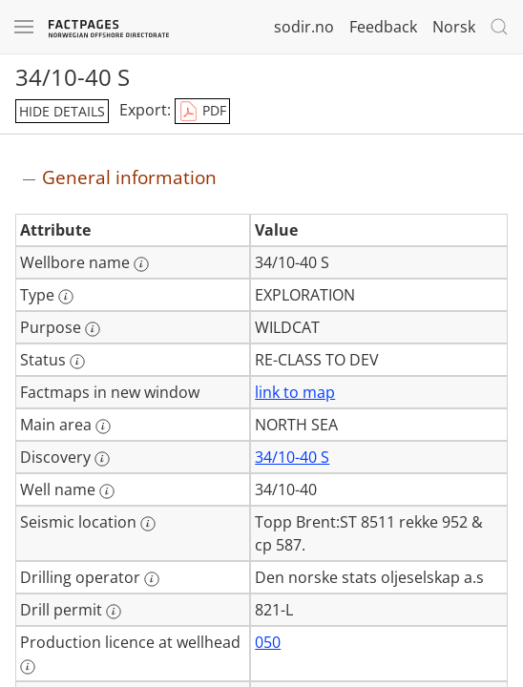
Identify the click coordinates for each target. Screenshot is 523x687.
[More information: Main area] (103, 426)
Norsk (453, 26)
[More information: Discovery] (102, 459)
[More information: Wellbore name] (141, 264)
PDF (202, 111)
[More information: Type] (65, 296)
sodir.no (304, 26)
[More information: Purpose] (92, 329)
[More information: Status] (77, 361)
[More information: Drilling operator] (151, 579)
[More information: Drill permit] (113, 611)
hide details (62, 111)
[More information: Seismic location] (148, 523)
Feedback (383, 26)
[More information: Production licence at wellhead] (27, 667)
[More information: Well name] (107, 491)
